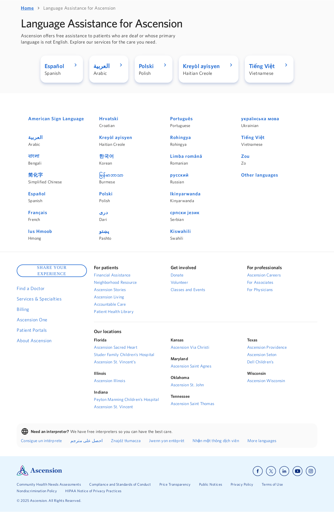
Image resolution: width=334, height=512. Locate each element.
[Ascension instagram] (311, 471)
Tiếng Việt (253, 137)
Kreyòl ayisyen (115, 137)
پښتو (104, 231)
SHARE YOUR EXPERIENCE (52, 270)
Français (37, 212)
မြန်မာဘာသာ (111, 175)
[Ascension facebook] (258, 471)
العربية (35, 137)
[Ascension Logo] (39, 474)
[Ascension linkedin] (284, 471)
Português (181, 119)
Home (27, 8)
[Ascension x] (271, 471)
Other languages (259, 175)
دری (103, 212)
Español (37, 194)
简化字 (35, 175)
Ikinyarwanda (185, 194)
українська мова (260, 119)
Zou (245, 156)
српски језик (185, 212)
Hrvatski (108, 119)
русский (179, 175)
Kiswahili (180, 231)
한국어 (106, 156)
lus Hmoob (40, 231)
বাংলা (33, 156)
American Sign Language (56, 119)
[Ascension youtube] (298, 471)
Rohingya (180, 137)
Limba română (186, 156)
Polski (106, 194)
